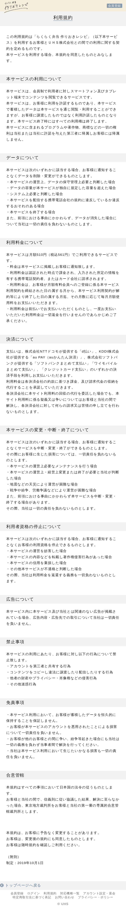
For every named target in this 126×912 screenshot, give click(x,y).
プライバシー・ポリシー (95, 897)
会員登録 (114, 5)
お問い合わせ (64, 897)
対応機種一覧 (70, 893)
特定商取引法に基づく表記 (32, 897)
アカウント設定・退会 (99, 893)
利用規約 (50, 893)
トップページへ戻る (20, 885)
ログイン (33, 893)
